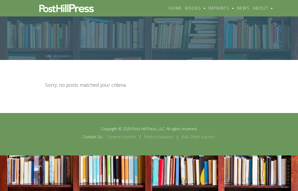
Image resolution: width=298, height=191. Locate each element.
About (263, 8)
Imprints (221, 8)
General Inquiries (121, 136)
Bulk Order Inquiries (198, 136)
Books (195, 8)
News (243, 8)
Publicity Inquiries (158, 136)
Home (175, 8)
